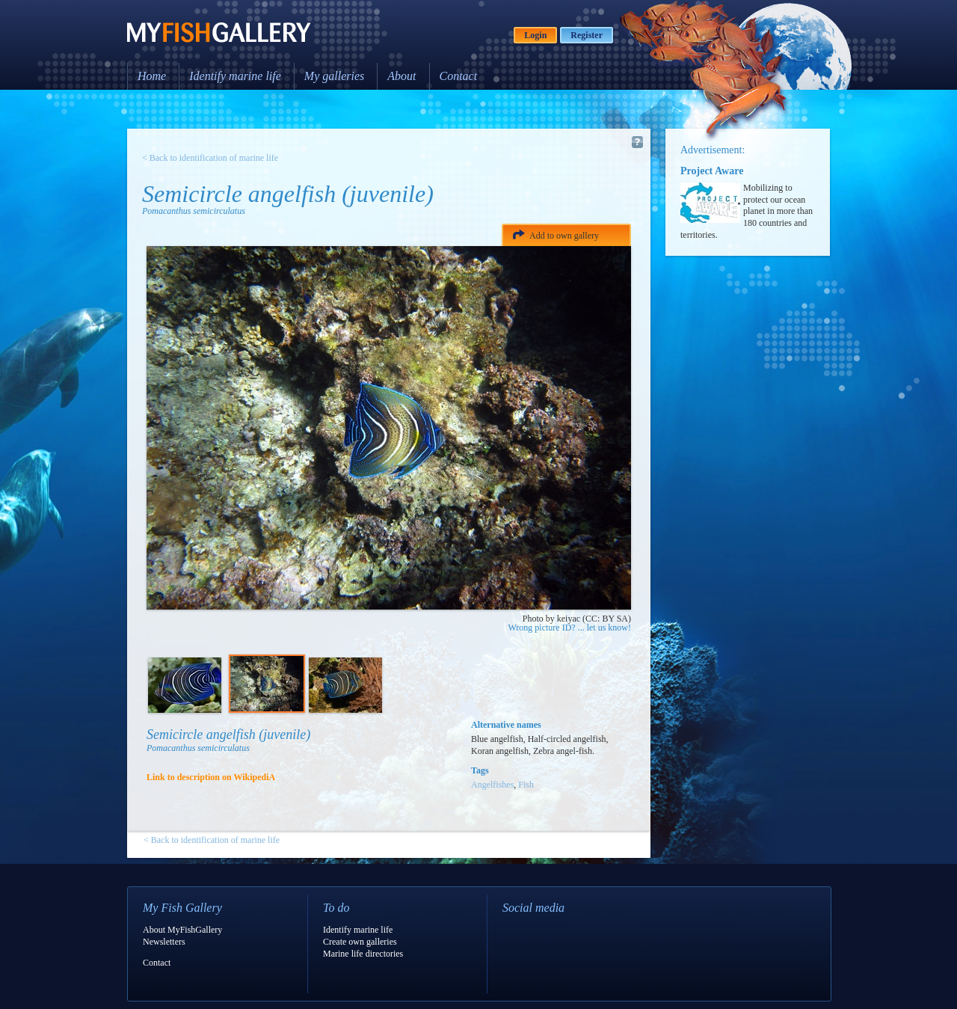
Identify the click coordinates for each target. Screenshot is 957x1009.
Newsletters (164, 941)
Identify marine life (235, 76)
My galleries (334, 76)
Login (535, 35)
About (401, 76)
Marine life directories (363, 953)
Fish (526, 784)
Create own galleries (360, 941)
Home (152, 76)
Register (586, 35)
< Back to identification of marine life (210, 158)
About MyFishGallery (182, 929)
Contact (459, 76)
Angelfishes (492, 784)
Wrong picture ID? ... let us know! (569, 627)
